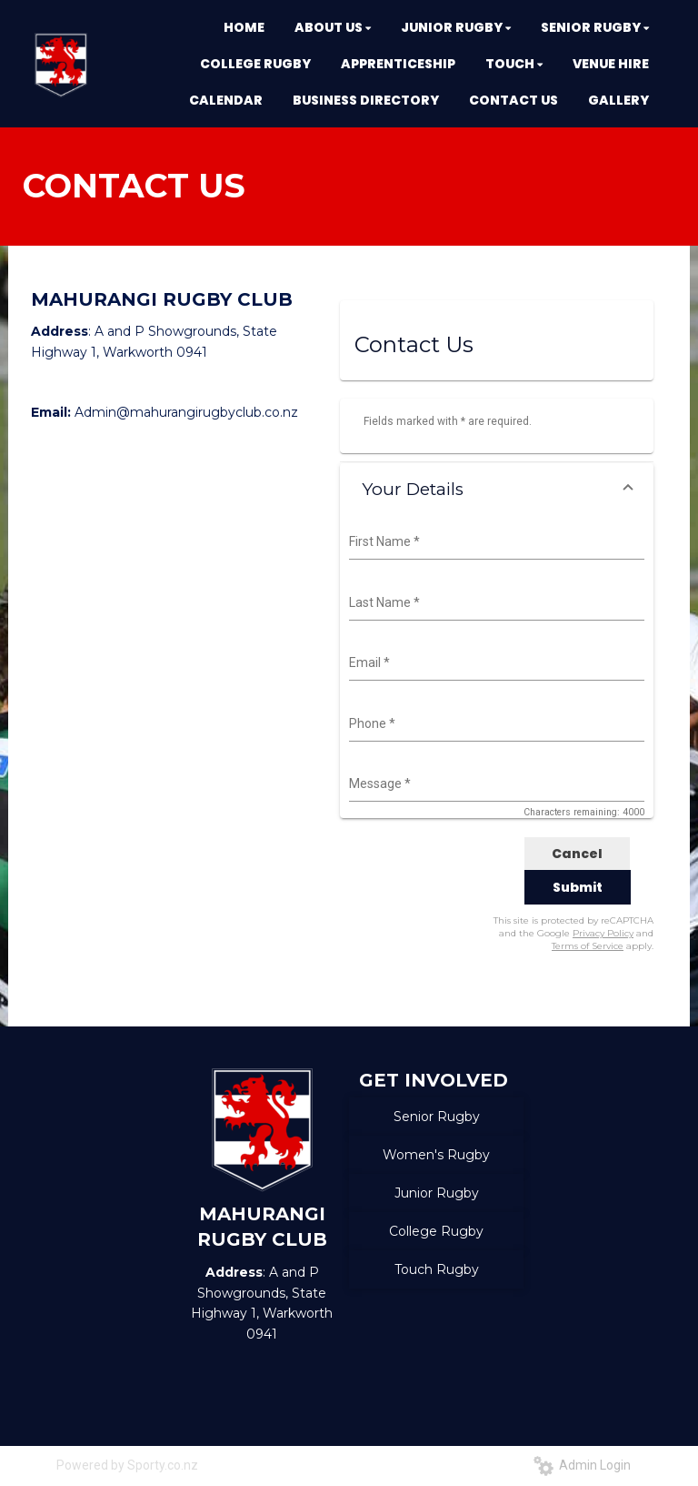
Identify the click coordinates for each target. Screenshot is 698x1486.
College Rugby (436, 1231)
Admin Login (582, 1465)
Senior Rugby (437, 1116)
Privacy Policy (603, 933)
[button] (496, 489)
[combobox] (494, 542)
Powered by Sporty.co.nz (127, 1465)
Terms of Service (587, 946)
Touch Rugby (436, 1269)
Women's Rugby (436, 1155)
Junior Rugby (436, 1193)
